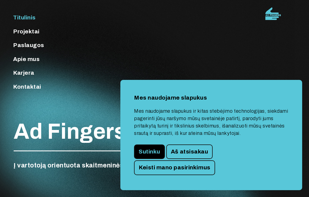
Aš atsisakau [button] (189, 152)
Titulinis (24, 18)
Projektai (26, 31)
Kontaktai (27, 87)
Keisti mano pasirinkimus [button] (174, 167)
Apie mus (26, 59)
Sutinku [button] (149, 152)
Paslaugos (28, 45)
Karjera (23, 73)
